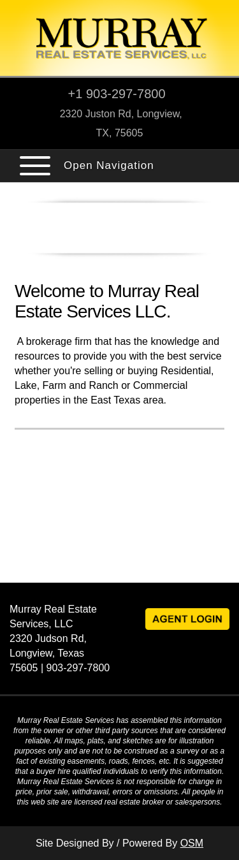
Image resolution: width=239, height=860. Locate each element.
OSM (191, 843)
